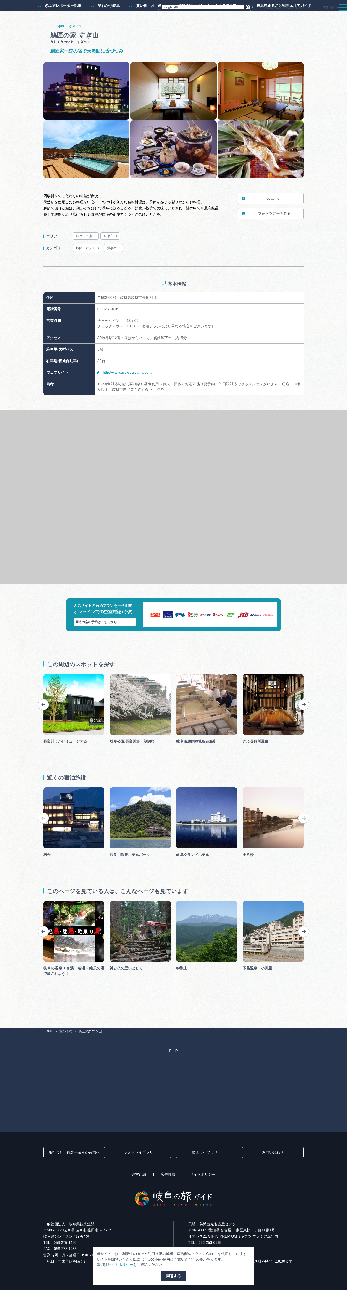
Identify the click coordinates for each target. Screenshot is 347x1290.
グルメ (280, 16)
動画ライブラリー (206, 1152)
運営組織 (138, 1174)
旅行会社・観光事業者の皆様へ (282, 7)
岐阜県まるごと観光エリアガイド (280, 28)
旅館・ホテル (88, 270)
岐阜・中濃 (86, 258)
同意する (173, 1276)
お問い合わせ (273, 1152)
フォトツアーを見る (266, 235)
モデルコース (191, 16)
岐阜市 (111, 258)
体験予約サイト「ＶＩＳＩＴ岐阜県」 (205, 28)
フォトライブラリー (140, 1152)
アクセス (330, 16)
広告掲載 (168, 1174)
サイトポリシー (203, 1174)
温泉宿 (114, 270)
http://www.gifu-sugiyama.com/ (124, 394)
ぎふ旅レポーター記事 (59, 28)
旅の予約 (304, 16)
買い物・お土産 (145, 28)
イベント (257, 16)
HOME (48, 1031)
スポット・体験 (225, 16)
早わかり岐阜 (105, 28)
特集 (165, 16)
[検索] (203, 7)
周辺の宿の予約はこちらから (104, 644)
